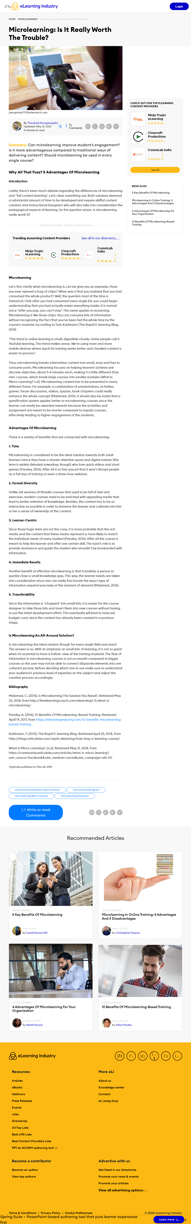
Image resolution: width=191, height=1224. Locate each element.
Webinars (18, 1094)
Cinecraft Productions (70, 252)
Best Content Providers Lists (31, 1141)
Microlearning (27, 19)
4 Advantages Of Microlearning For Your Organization (153, 212)
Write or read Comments (35, 812)
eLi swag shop (108, 1101)
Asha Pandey (124, 1025)
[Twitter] (131, 1056)
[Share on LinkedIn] (102, 126)
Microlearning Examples (75, 795)
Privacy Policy (50, 1213)
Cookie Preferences (78, 1213)
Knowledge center (111, 1087)
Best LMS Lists (22, 1134)
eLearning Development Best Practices (37, 789)
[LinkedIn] (142, 1056)
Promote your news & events (118, 1176)
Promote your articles (113, 1183)
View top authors (24, 1176)
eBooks (17, 1087)
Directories (19, 1121)
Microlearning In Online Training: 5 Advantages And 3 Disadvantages (153, 202)
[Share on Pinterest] (116, 126)
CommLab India (105, 249)
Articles (17, 1080)
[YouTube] (154, 1056)
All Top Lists (20, 1127)
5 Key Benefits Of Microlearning (151, 192)
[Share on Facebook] (88, 126)
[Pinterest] (165, 1056)
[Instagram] (177, 1056)
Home (12, 19)
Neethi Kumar (34, 1025)
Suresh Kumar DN (36, 932)
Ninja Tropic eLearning (34, 252)
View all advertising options (122, 1190)
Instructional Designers (86, 789)
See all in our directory (100, 238)
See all (155, 170)
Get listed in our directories (117, 1170)
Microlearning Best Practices (31, 795)
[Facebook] (119, 1056)
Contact (104, 1094)
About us (104, 1080)
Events (16, 1107)
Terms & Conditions (22, 1213)
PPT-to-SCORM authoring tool (34, 1148)
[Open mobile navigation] (6, 6)
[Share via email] (109, 126)
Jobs (15, 1114)
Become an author (25, 1170)
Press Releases (22, 1101)
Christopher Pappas (128, 932)
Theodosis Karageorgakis (42, 123)
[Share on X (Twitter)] (95, 126)
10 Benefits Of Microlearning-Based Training (153, 223)
